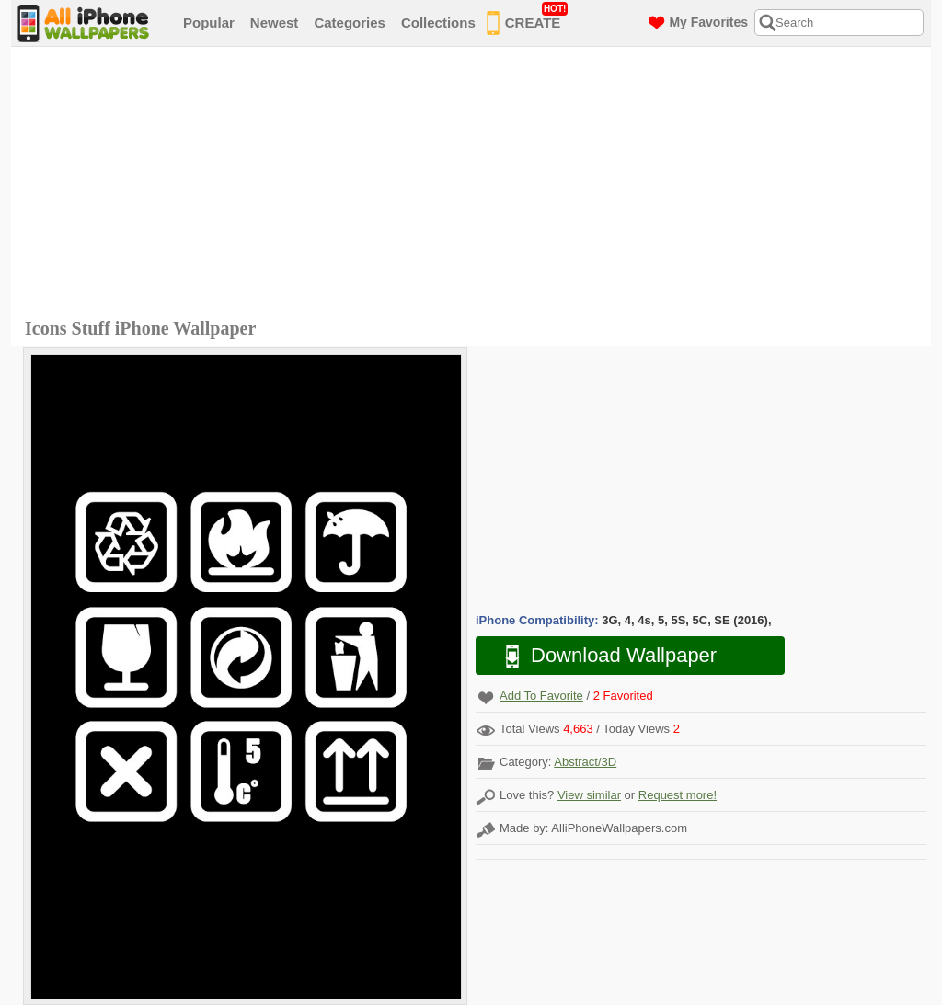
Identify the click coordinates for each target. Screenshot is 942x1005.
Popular (209, 22)
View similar (589, 795)
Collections (438, 22)
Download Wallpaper (602, 656)
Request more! (677, 795)
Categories (349, 22)
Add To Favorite (541, 695)
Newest (274, 22)
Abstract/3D (585, 762)
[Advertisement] (475, 185)
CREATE (528, 19)
